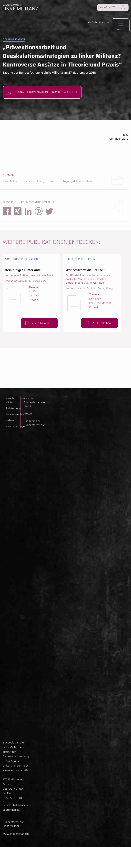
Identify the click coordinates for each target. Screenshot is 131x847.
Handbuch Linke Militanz (15, 400)
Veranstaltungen (16, 426)
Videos (10, 420)
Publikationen (14, 408)
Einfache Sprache (98, 22)
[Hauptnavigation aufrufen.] (121, 25)
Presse (28, 414)
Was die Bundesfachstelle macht (34, 402)
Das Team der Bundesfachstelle (34, 423)
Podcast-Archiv (15, 414)
